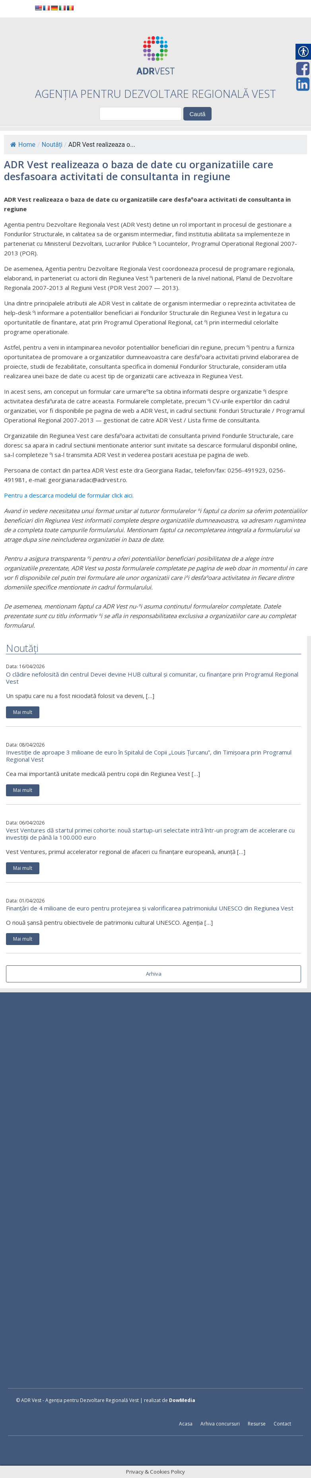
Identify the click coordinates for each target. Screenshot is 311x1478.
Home (22, 144)
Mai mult (22, 712)
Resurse (257, 1423)
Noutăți (52, 144)
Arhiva (153, 973)
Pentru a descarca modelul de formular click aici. (69, 495)
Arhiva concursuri (220, 1423)
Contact (282, 1423)
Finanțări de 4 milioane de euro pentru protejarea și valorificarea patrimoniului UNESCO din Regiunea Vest (150, 908)
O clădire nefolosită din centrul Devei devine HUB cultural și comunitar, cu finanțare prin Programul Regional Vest (152, 678)
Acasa (185, 1423)
